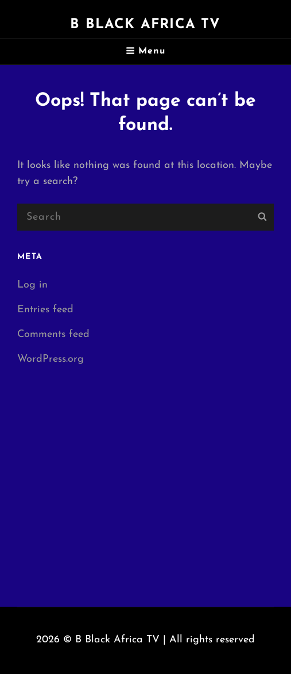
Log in (32, 284)
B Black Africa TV (145, 25)
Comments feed (53, 334)
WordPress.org (50, 359)
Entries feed (45, 309)
